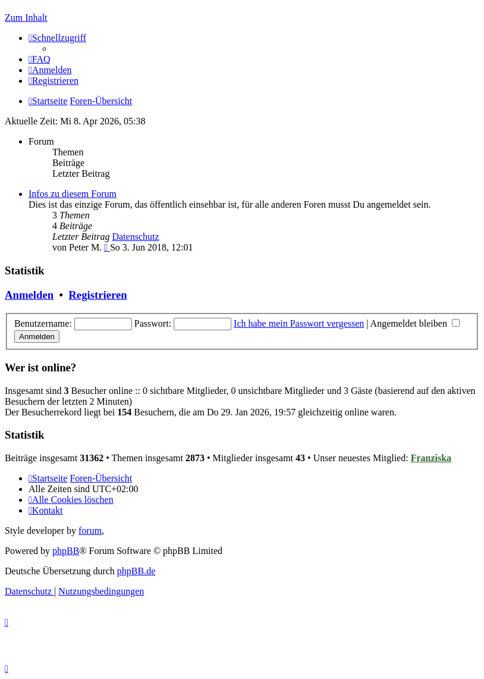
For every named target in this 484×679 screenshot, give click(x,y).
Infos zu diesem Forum (73, 194)
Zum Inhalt (26, 17)
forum (90, 530)
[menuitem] (40, 59)
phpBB (65, 551)
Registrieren (97, 295)
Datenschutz (135, 236)
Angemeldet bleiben (415, 323)
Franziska (431, 458)
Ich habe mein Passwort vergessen (299, 323)
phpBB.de (136, 571)
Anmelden (29, 295)
